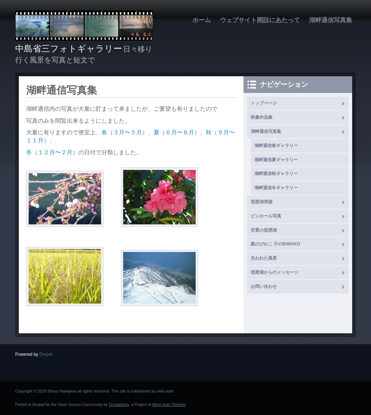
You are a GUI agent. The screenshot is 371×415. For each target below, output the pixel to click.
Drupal (45, 354)
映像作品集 (261, 117)
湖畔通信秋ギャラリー (276, 173)
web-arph (165, 391)
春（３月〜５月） (124, 132)
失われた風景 (264, 258)
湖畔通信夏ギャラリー (276, 159)
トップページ (264, 103)
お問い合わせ (264, 286)
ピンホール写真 (266, 216)
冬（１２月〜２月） (52, 152)
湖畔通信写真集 (330, 20)
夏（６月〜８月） (177, 132)
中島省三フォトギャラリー (68, 48)
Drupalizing (119, 404)
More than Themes (169, 404)
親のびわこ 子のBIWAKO (275, 244)
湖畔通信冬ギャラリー (276, 187)
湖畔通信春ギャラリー (276, 145)
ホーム (201, 20)
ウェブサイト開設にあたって (260, 20)
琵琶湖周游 (261, 201)
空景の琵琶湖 (264, 230)
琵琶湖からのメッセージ (275, 272)
